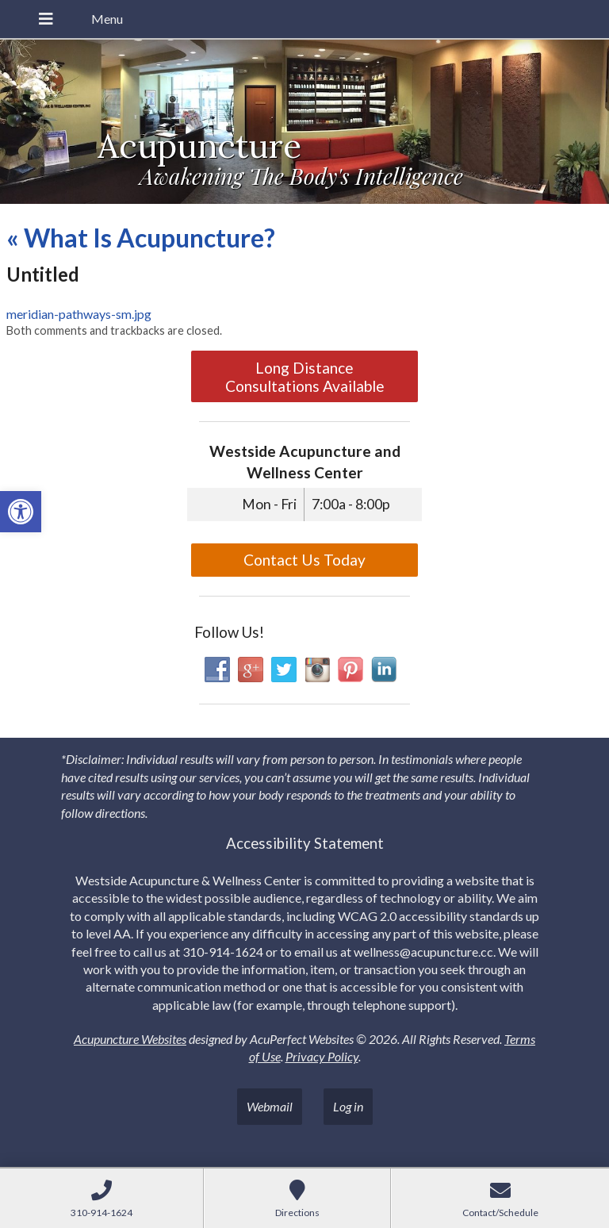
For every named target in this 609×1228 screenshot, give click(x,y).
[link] (20, 511)
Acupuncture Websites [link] (130, 1038)
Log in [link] (348, 1106)
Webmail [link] (270, 1106)
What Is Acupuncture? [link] (140, 237)
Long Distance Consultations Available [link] (305, 377)
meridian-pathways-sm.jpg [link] (78, 313)
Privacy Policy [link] (321, 1056)
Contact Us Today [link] (304, 560)
